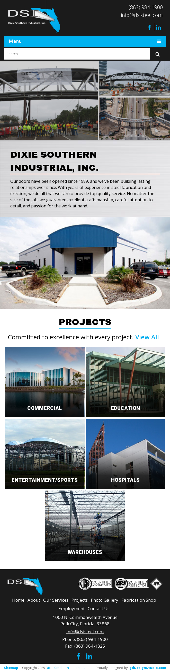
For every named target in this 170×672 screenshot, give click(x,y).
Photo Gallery (104, 600)
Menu (85, 41)
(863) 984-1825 (89, 646)
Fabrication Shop (138, 600)
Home (18, 600)
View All (147, 337)
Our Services (55, 600)
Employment (71, 608)
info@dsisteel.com (142, 15)
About (34, 600)
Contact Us (99, 608)
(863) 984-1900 (146, 7)
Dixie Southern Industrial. (65, 667)
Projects (79, 600)
